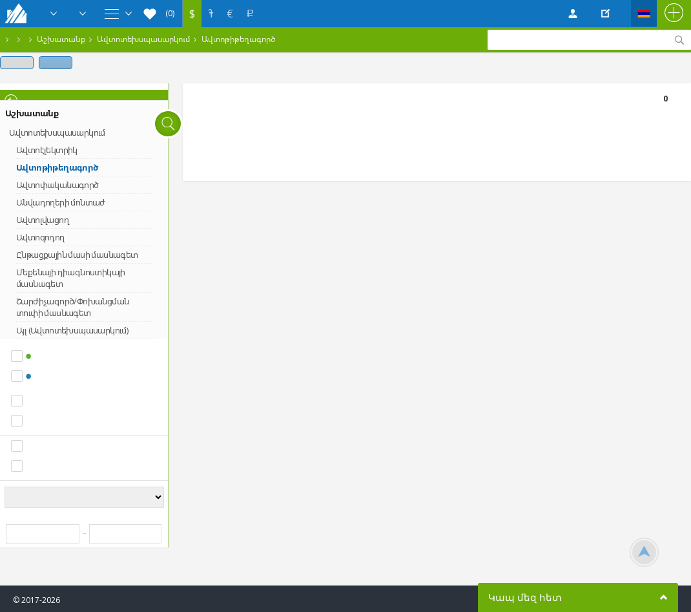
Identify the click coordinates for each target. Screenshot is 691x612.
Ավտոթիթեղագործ (238, 39)
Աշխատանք (61, 39)
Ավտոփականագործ (57, 185)
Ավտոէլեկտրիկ (46, 150)
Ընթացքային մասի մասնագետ (77, 254)
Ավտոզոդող (40, 237)
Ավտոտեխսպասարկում (143, 39)
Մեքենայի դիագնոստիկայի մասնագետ (70, 278)
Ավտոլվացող (42, 220)
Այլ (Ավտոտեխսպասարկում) (72, 330)
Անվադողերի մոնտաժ (60, 202)
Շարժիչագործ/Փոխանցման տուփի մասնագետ (72, 307)
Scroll (644, 552)
